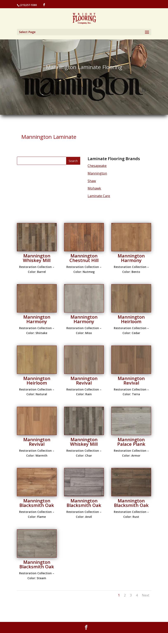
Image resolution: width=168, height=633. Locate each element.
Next (145, 595)
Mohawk (94, 188)
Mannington (97, 173)
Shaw (92, 181)
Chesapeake (97, 165)
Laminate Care (99, 196)
